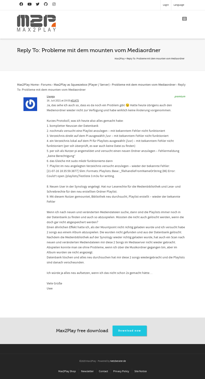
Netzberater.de (118, 361)
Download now (129, 331)
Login (166, 5)
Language (179, 5)
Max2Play (120, 58)
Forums (46, 85)
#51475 (75, 100)
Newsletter (87, 371)
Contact (103, 371)
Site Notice (140, 371)
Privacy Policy (121, 371)
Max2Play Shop (67, 371)
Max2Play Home (28, 85)
